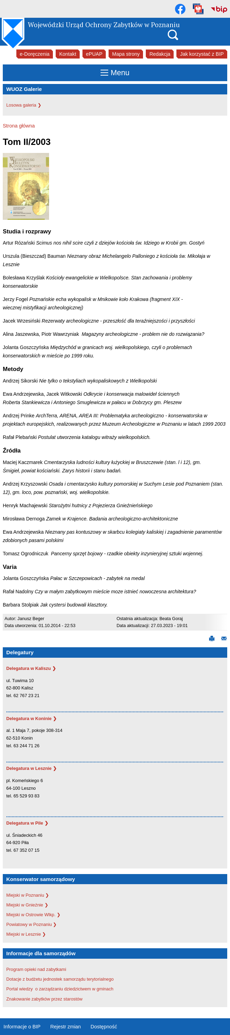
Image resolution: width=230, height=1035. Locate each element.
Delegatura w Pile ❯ (27, 823)
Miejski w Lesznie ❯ (26, 934)
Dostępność (103, 1026)
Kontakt (67, 54)
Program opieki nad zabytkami (36, 969)
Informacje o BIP (21, 1026)
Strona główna (19, 126)
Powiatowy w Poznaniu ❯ (31, 924)
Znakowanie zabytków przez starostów (44, 999)
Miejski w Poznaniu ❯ (27, 895)
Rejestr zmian (65, 1026)
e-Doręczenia (35, 54)
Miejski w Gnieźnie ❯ (27, 904)
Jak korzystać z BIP (202, 54)
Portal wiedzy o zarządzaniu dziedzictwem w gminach (60, 988)
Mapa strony (126, 54)
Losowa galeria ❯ (23, 105)
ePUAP (94, 54)
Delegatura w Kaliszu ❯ (31, 668)
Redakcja (159, 54)
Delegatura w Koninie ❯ (31, 718)
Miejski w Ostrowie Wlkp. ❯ (33, 914)
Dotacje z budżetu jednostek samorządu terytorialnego (60, 979)
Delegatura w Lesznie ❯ (31, 768)
